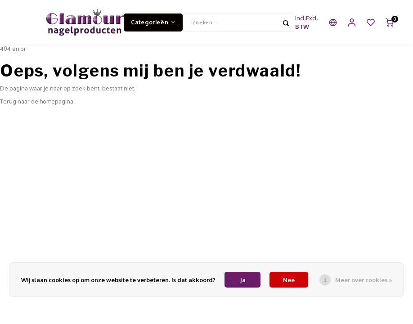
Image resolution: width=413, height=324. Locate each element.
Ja (243, 280)
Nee (289, 280)
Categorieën (153, 22)
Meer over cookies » (363, 280)
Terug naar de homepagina (36, 101)
